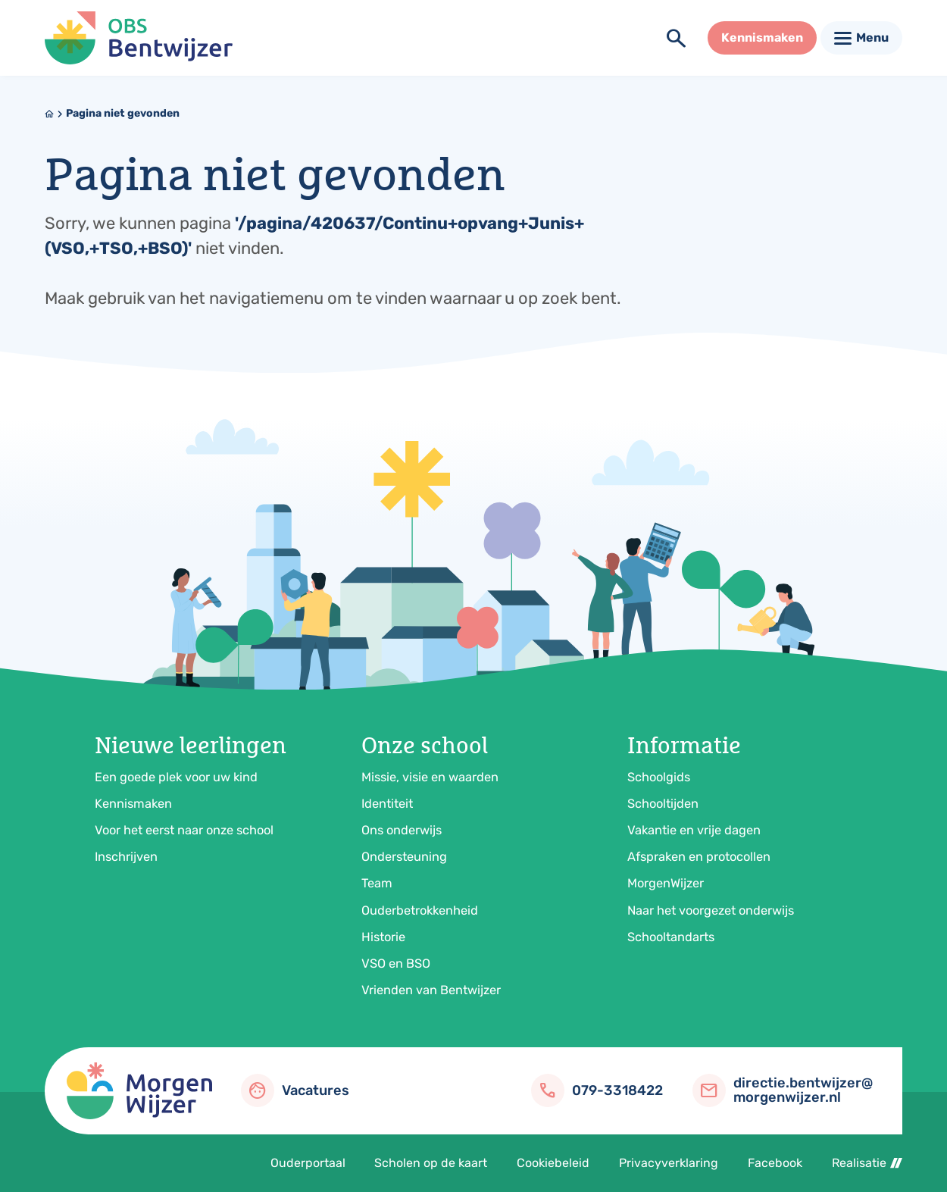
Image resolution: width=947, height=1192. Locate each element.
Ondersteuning (404, 856)
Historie (383, 937)
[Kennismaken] (762, 38)
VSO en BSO (395, 963)
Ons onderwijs (401, 830)
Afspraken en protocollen (698, 856)
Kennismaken (133, 803)
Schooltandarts (670, 937)
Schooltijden (663, 803)
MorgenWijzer (665, 883)
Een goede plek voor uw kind (176, 777)
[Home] (49, 113)
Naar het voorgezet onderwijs (710, 910)
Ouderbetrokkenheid (419, 910)
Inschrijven (126, 856)
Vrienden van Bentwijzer (431, 990)
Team (376, 883)
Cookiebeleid (553, 1163)
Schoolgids (658, 777)
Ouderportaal (307, 1163)
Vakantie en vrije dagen (694, 830)
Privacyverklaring (668, 1163)
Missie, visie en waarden (430, 777)
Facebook (775, 1163)
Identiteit (387, 803)
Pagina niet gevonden (123, 113)
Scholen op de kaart (430, 1163)
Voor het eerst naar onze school (184, 830)
